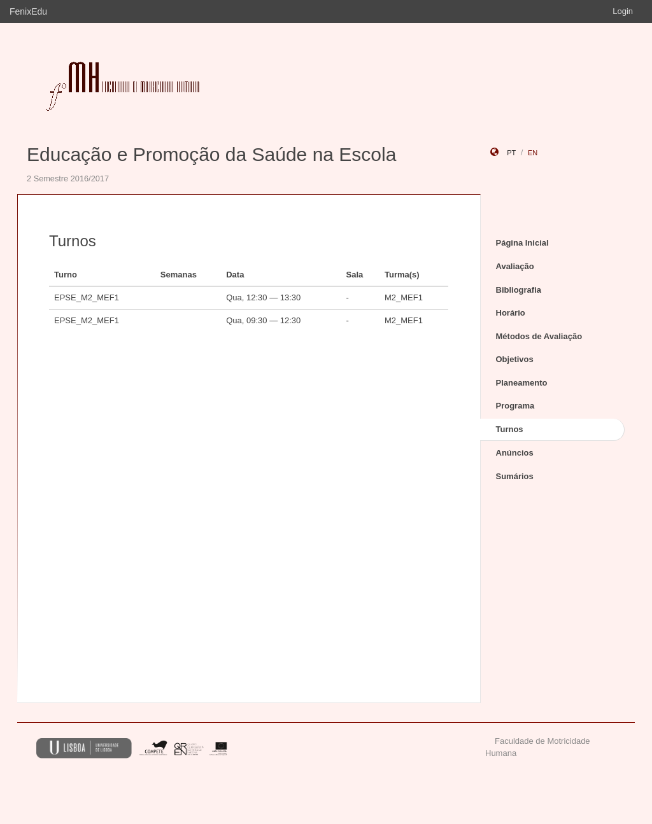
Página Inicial (522, 243)
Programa (515, 405)
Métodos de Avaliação (539, 336)
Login (623, 11)
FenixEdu (28, 11)
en (532, 153)
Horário (510, 313)
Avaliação (515, 266)
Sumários (515, 476)
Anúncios (515, 452)
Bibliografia (519, 290)
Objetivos (515, 359)
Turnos (509, 429)
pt (511, 153)
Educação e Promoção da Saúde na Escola (211, 154)
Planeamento (522, 383)
